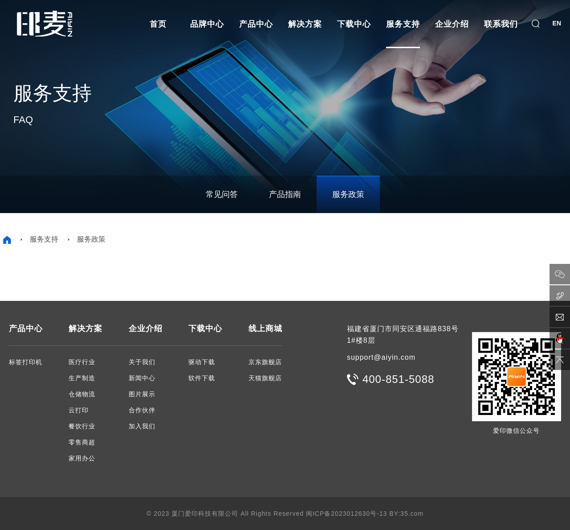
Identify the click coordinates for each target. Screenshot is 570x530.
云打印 (79, 410)
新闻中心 (142, 378)
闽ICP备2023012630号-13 (346, 513)
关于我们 (142, 362)
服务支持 (403, 24)
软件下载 (201, 378)
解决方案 (305, 24)
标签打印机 (25, 362)
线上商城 (265, 328)
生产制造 (82, 378)
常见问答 (222, 194)
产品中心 (256, 24)
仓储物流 (82, 394)
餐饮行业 (82, 426)
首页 (158, 24)
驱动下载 (201, 362)
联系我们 (501, 24)
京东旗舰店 (265, 362)
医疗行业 (82, 362)
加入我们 (142, 426)
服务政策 (348, 194)
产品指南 (285, 194)
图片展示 (142, 394)
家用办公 (82, 458)
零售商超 (82, 442)
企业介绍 (452, 24)
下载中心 (354, 24)
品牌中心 (207, 24)
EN (557, 23)
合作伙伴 (142, 410)
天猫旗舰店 (265, 378)
